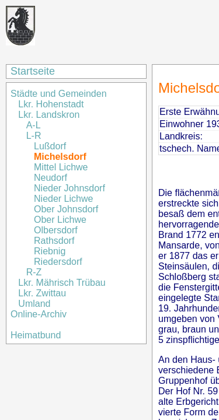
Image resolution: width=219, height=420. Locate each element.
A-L (33, 125)
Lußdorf (50, 146)
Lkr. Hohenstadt (51, 104)
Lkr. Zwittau (42, 293)
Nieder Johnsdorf (69, 188)
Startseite (33, 71)
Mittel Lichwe (61, 167)
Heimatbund (36, 335)
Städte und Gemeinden (60, 94)
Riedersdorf (58, 262)
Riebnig (49, 251)
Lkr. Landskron (48, 115)
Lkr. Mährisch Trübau (61, 283)
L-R (35, 136)
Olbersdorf (56, 230)
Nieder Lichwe (63, 199)
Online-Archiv (39, 314)
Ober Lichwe (60, 220)
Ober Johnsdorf (66, 209)
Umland (34, 304)
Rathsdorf (54, 241)
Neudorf (50, 178)
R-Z (34, 272)
